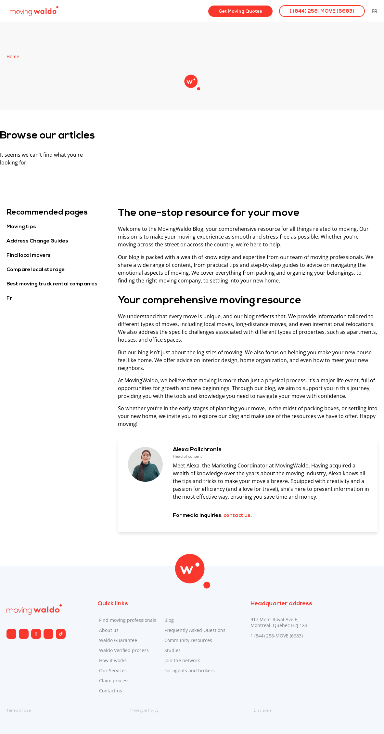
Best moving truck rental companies (51, 284)
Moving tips (21, 226)
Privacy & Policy (144, 710)
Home (12, 56)
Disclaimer (263, 710)
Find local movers (28, 255)
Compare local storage (35, 269)
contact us (237, 515)
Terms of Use (18, 710)
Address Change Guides (37, 241)
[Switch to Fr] (374, 11)
